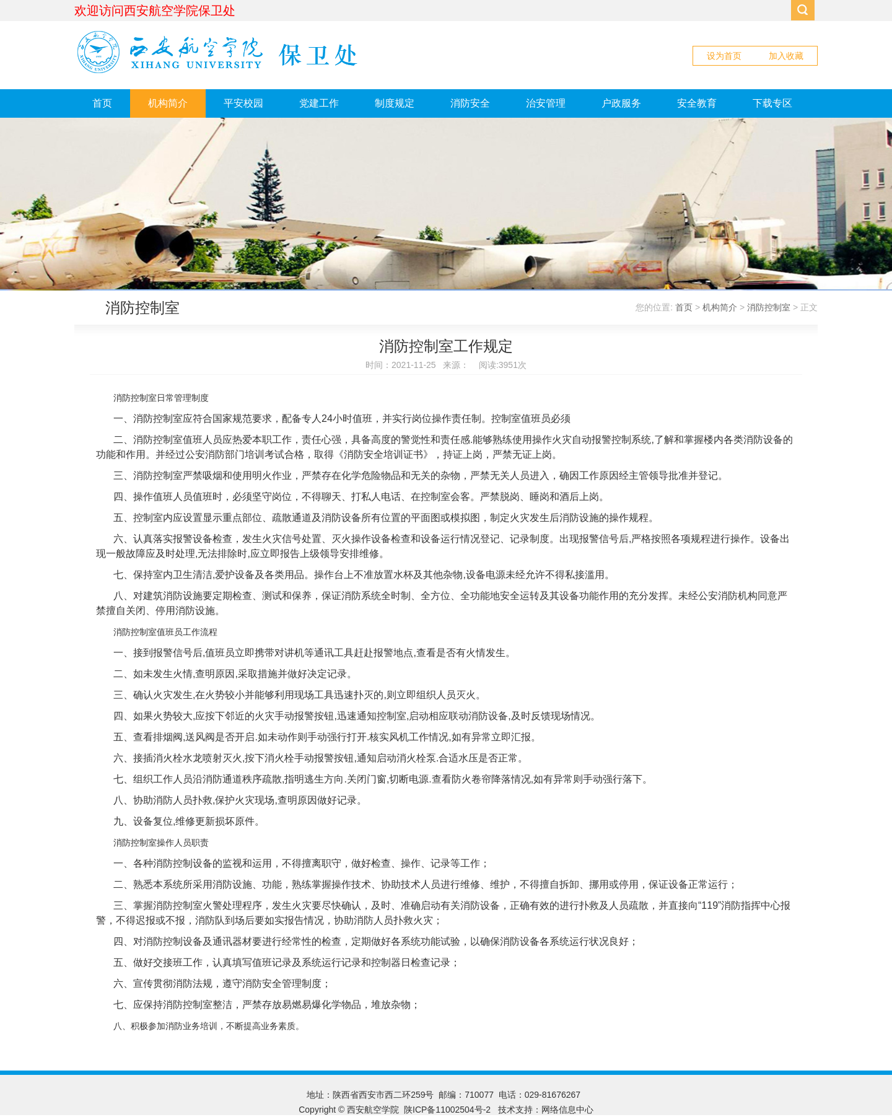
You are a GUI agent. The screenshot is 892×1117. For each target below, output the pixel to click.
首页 (102, 103)
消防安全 (470, 103)
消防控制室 (768, 307)
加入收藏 (786, 56)
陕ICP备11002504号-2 (448, 1110)
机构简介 (168, 103)
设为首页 (724, 56)
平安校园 (243, 103)
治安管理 (546, 103)
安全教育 (697, 103)
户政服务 (621, 103)
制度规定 (394, 103)
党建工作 (319, 103)
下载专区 (772, 103)
